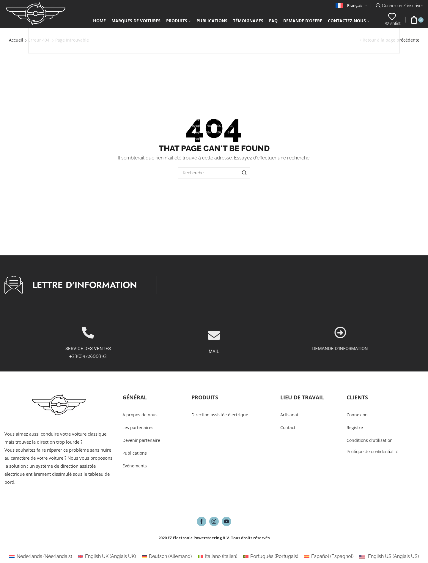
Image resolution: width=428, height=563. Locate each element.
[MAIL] (214, 357)
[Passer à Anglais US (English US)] (388, 556)
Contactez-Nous (348, 20)
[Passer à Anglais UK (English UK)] (107, 556)
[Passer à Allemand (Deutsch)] (167, 556)
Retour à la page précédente (391, 40)
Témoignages (248, 20)
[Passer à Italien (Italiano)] (217, 556)
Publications (211, 20)
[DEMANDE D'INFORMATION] (413, 333)
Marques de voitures (135, 20)
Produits (178, 20)
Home (99, 20)
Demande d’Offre (302, 20)
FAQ (273, 20)
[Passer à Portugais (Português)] (270, 556)
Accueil (16, 40)
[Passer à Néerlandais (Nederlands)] (40, 556)
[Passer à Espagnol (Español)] (328, 556)
